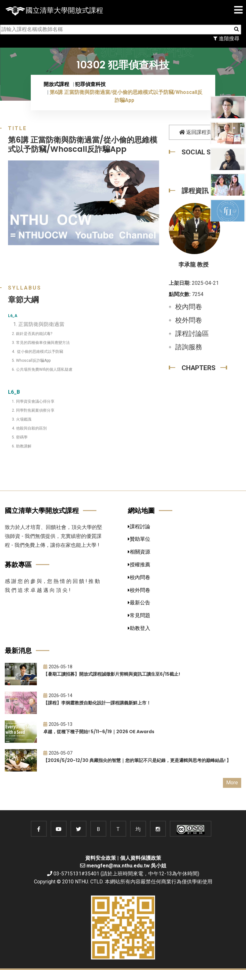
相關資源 (139, 552)
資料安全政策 (100, 858)
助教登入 (139, 628)
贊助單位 (139, 539)
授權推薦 (139, 565)
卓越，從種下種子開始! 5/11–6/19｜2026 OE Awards (98, 731)
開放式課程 (56, 84)
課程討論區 (192, 334)
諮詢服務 (188, 347)
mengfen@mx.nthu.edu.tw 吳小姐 (126, 866)
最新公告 (139, 603)
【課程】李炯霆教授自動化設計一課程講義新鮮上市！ (97, 703)
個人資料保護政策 (140, 858)
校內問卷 (188, 307)
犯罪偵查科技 (90, 84)
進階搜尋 (226, 38)
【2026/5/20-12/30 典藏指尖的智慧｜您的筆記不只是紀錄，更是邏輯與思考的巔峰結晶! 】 (137, 760)
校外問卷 (188, 320)
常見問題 (139, 615)
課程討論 (139, 527)
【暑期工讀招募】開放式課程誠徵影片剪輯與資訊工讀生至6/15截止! (111, 674)
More (232, 783)
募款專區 (18, 564)
